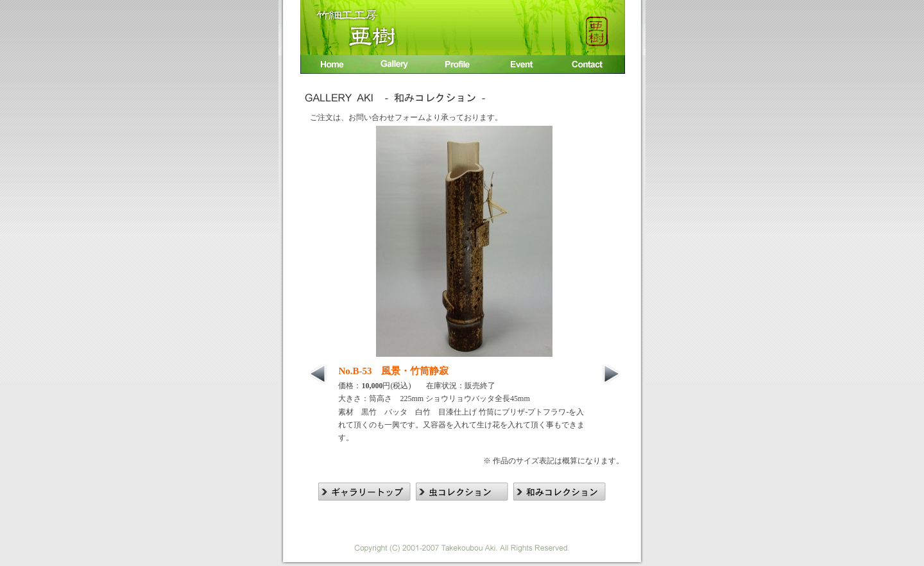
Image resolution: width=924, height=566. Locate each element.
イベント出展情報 (524, 66)
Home (331, 66)
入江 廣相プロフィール (460, 66)
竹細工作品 (396, 66)
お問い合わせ (590, 66)
